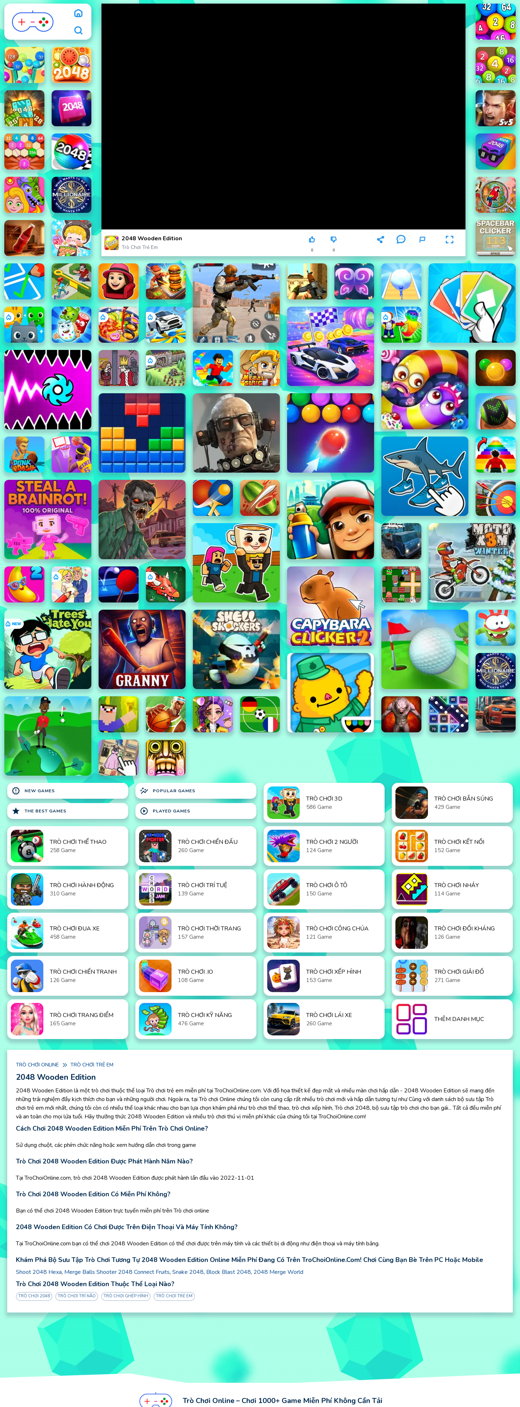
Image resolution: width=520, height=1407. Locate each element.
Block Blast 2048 (228, 1272)
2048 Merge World (278, 1272)
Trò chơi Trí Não (77, 1296)
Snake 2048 (188, 1272)
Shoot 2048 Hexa (39, 1272)
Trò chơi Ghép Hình (126, 1296)
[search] (78, 30)
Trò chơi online (37, 1064)
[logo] (33, 21)
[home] (78, 13)
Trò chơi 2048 (34, 1296)
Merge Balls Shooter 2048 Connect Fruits (117, 1272)
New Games (33, 790)
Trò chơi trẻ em (140, 247)
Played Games (165, 811)
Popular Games (167, 790)
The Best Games (39, 811)
